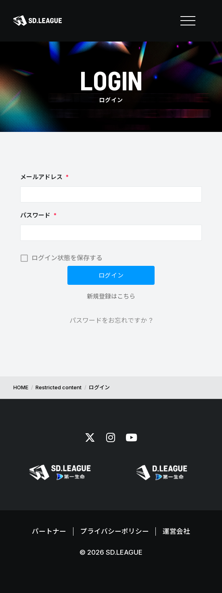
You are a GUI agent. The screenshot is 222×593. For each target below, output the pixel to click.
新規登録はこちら (111, 296)
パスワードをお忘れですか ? (111, 320)
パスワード (38, 215)
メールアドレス (44, 177)
